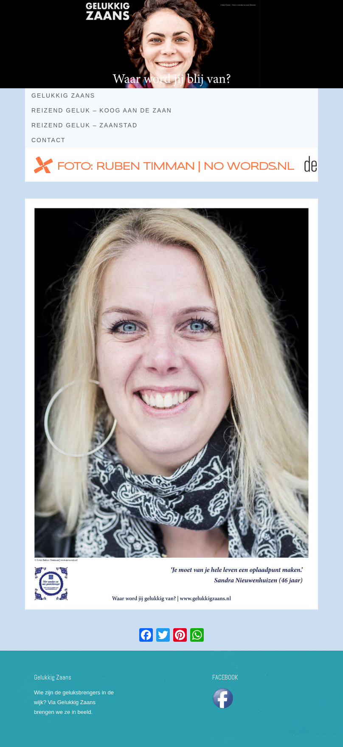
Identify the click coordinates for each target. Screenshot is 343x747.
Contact (48, 140)
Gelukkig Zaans (63, 95)
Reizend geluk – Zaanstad (84, 125)
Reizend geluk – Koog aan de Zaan (101, 110)
